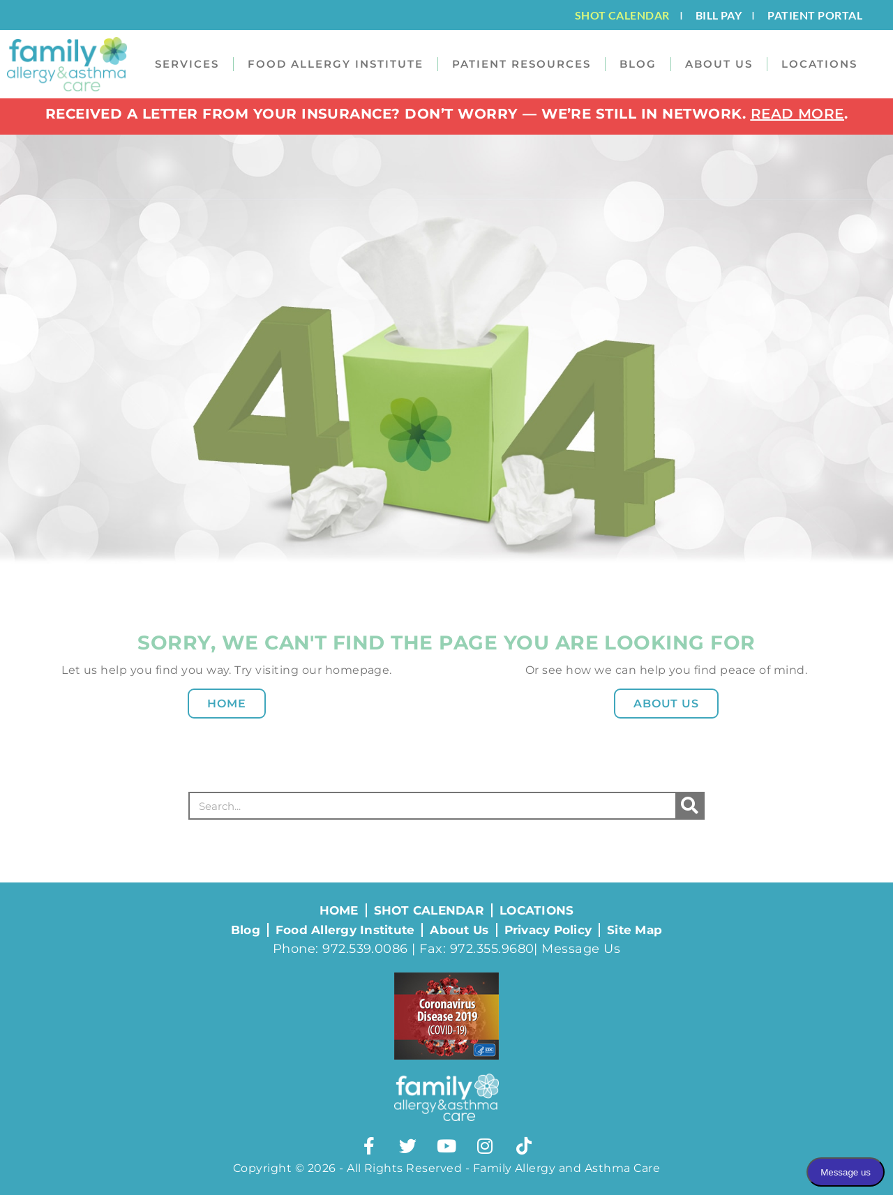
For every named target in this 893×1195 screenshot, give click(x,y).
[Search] (689, 805)
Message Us (580, 948)
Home (226, 703)
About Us (666, 703)
